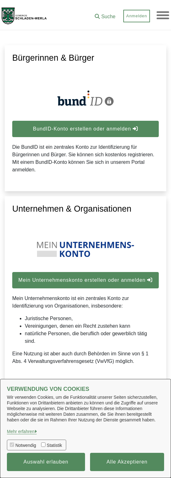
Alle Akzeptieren (127, 461)
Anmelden (136, 16)
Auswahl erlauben (46, 461)
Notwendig (25, 445)
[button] (105, 14)
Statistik (54, 445)
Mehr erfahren (21, 431)
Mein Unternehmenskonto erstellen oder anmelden (86, 280)
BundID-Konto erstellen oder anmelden (85, 128)
